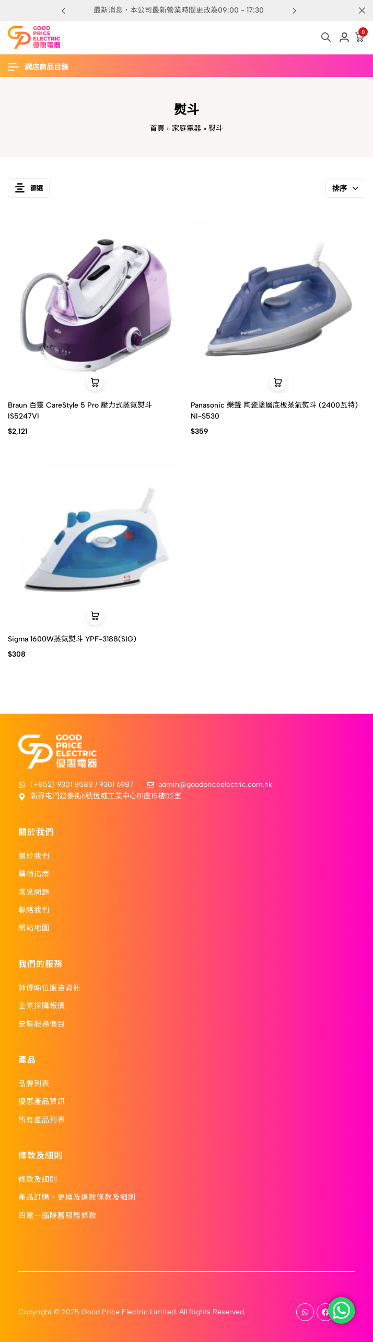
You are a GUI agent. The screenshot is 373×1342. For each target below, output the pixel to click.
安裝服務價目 (41, 1023)
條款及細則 (37, 1179)
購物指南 (34, 873)
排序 (345, 188)
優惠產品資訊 (41, 1101)
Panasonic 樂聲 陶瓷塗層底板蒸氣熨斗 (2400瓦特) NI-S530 (274, 411)
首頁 (157, 128)
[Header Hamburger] (43, 67)
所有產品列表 (41, 1119)
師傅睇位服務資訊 (49, 987)
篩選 (29, 188)
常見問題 (34, 891)
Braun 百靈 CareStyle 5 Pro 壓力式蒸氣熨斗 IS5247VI (80, 411)
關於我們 (34, 855)
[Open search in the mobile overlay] (326, 37)
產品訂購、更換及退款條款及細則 (77, 1196)
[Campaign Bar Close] (362, 10)
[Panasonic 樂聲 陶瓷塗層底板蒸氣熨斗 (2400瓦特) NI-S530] (278, 306)
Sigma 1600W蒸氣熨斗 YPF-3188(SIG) (72, 639)
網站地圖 (34, 927)
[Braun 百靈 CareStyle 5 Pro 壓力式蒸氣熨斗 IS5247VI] (95, 306)
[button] (294, 10)
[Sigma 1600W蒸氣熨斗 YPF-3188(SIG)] (95, 539)
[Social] (305, 1312)
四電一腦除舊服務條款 (57, 1215)
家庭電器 (186, 128)
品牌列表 (34, 1083)
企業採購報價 (41, 1005)
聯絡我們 (34, 909)
